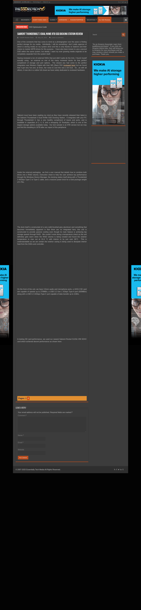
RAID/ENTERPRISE (76, 20)
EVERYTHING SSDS (39, 20)
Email (20, 442)
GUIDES (52, 20)
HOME (17, 19)
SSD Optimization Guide (38, 27)
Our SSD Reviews (104, 20)
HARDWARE (63, 20)
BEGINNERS (25, 20)
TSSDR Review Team (26, 37)
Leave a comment (57, 37)
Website (21, 450)
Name (21, 435)
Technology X (37, 2)
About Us (45, 2)
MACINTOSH (91, 20)
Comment (22, 415)
